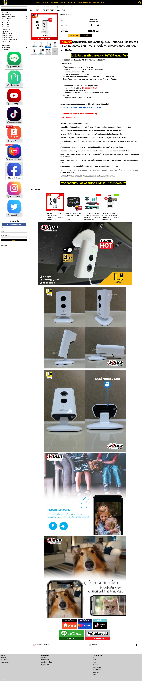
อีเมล (2, 227)
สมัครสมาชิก (4, 245)
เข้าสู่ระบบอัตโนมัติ (5, 236)
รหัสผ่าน (3, 231)
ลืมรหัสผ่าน (3, 243)
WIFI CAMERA (46, 7)
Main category (33, 7)
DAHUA (40, 7)
